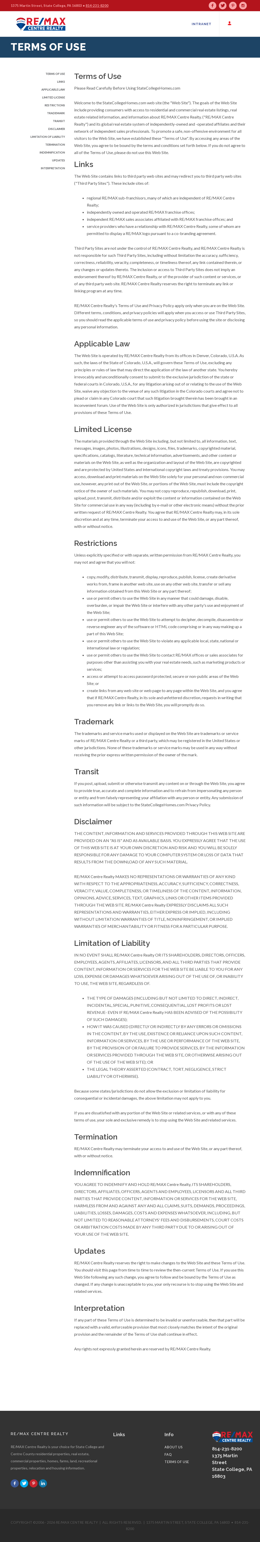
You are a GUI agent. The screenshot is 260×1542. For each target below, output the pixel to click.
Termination (55, 144)
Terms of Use (55, 73)
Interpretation (53, 168)
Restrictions (55, 105)
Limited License (53, 97)
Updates (58, 160)
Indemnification (52, 152)
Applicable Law (53, 89)
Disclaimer (56, 128)
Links (61, 81)
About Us (174, 1447)
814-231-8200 (97, 6)
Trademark (56, 113)
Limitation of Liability (47, 136)
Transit (59, 121)
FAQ (168, 1454)
